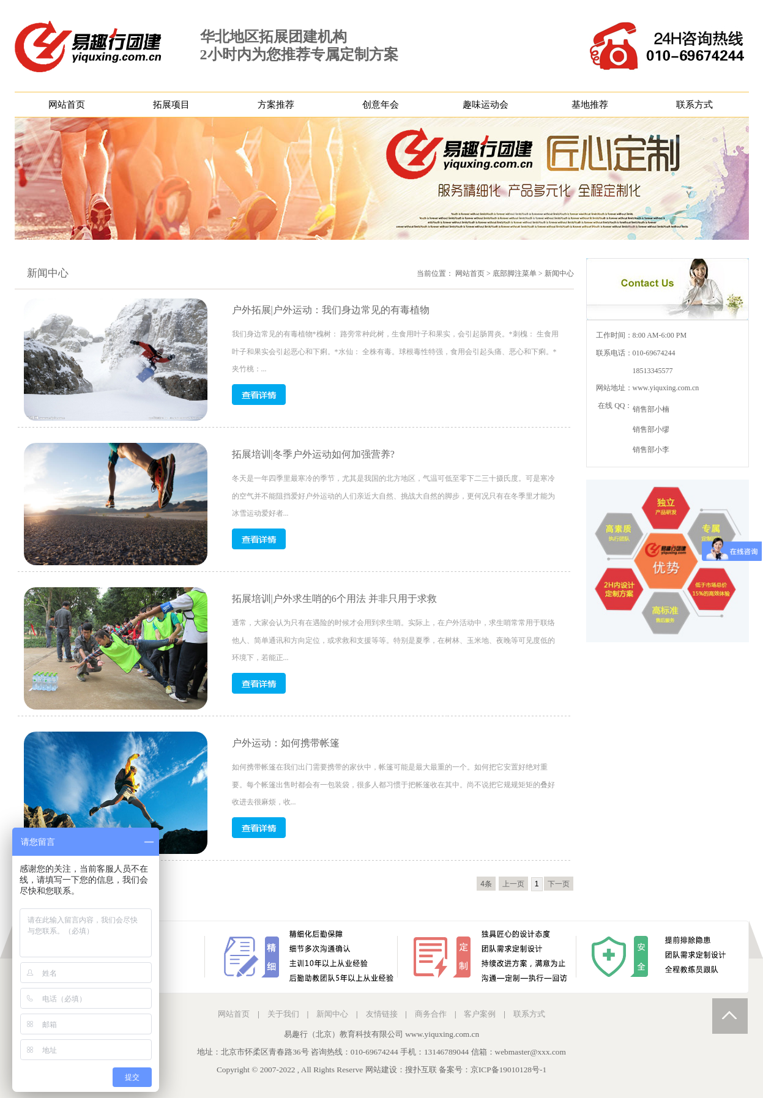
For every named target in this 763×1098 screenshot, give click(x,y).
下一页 (559, 884)
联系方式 (694, 104)
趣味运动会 (485, 104)
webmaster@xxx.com (530, 1051)
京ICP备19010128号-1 (508, 1069)
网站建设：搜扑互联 (401, 1069)
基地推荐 (589, 104)
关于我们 (283, 1013)
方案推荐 (276, 104)
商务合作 (431, 1013)
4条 (486, 884)
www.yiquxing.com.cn (666, 388)
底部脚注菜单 (515, 273)
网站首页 (66, 104)
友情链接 (382, 1013)
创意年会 (380, 104)
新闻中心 (559, 273)
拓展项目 (171, 104)
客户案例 (480, 1013)
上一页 (513, 884)
